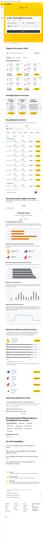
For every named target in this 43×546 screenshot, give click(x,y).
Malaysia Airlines (14, 370)
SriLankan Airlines (14, 389)
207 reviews (13, 379)
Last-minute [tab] (19, 57)
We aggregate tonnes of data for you (24, 495)
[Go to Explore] (1, 15)
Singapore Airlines (14, 338)
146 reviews (13, 386)
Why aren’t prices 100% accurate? (24, 497)
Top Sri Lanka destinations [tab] (11, 423)
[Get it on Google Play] (35, 507)
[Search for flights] (1, 8)
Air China (12, 382)
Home (6, 43)
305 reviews (13, 373)
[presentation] (32, 18)
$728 (9, 18)
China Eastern (13, 376)
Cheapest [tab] (8, 57)
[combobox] (9, 20)
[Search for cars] (1, 12)
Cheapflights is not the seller (24, 493)
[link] (11, 113)
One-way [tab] (25, 57)
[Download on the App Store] (35, 510)
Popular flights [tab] (29, 423)
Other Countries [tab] (10, 431)
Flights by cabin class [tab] (18, 428)
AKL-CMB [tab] (23, 205)
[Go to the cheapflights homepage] (8, 4)
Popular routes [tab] (9, 428)
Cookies (19, 1)
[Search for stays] (1, 10)
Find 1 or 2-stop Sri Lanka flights (13, 406)
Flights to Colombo (9, 436)
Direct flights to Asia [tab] (28, 428)
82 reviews (13, 392)
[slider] (41, 129)
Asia (9, 43)
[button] (42, 1)
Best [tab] (13, 57)
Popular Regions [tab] (21, 423)
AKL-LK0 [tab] (20, 219)
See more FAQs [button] (23, 413)
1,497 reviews (13, 342)
